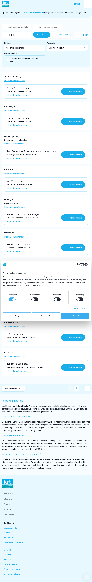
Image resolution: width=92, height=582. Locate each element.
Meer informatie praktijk (17, 95)
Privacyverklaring (12, 569)
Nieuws (7, 559)
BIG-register (71, 446)
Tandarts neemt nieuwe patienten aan (21, 60)
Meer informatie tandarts (14, 80)
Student (8, 499)
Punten (7, 533)
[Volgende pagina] (87, 388)
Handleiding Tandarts (13, 542)
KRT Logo (8, 537)
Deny (17, 316)
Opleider (8, 504)
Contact (7, 555)
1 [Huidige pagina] (76, 388)
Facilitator (9, 514)
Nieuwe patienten (10, 53)
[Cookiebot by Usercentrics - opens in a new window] (78, 264)
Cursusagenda (10, 528)
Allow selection (46, 316)
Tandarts (77, 4)
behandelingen (24, 459)
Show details (79, 308)
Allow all (75, 316)
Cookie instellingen (12, 574)
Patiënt (7, 509)
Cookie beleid (10, 564)
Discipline (7, 43)
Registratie (51, 43)
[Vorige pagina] (70, 388)
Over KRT (8, 550)
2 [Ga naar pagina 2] (82, 388)
